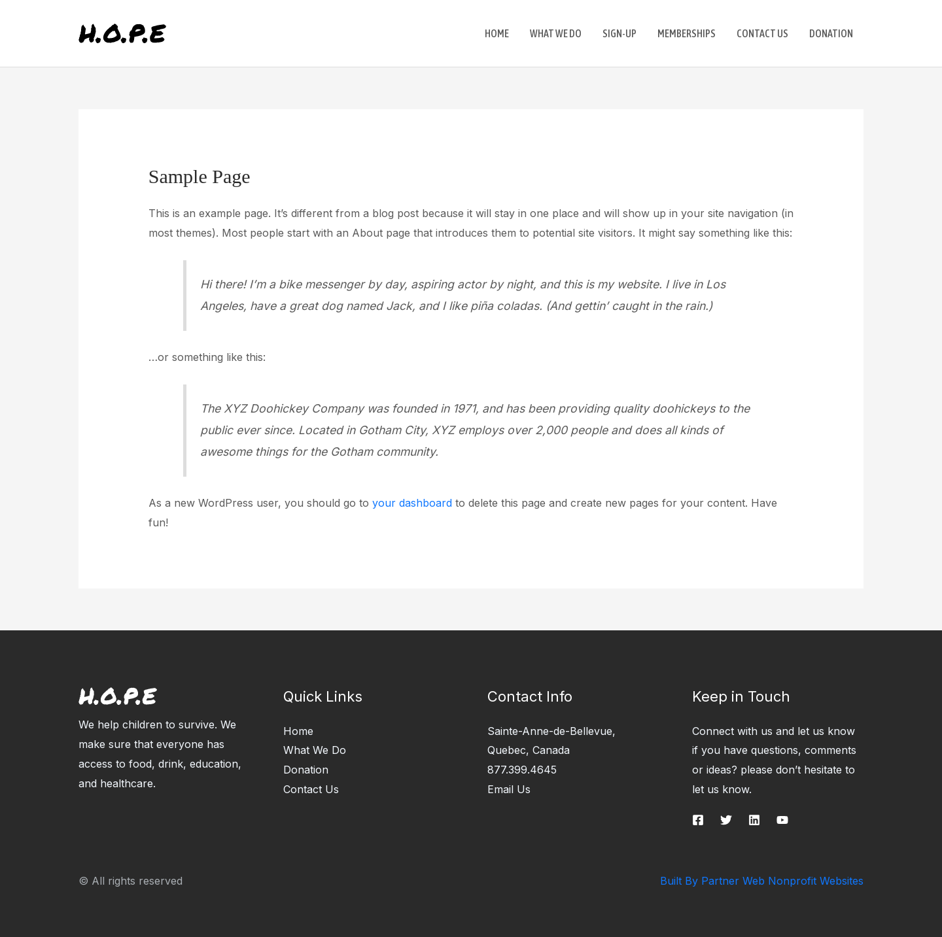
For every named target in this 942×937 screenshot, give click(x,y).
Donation (831, 33)
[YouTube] (782, 820)
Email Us (509, 789)
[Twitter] (726, 820)
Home (497, 33)
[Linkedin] (754, 820)
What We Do (556, 33)
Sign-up (619, 33)
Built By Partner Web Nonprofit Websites (762, 880)
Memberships (686, 33)
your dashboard (412, 502)
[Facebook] (698, 820)
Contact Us (762, 33)
